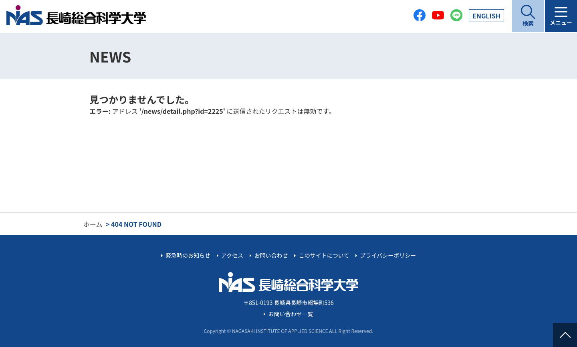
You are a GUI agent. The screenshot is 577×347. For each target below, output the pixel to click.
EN (486, 15)
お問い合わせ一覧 (290, 314)
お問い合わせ (271, 255)
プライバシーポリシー (388, 255)
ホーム (93, 224)
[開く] (528, 16)
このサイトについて (324, 255)
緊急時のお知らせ (187, 255)
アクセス (232, 255)
